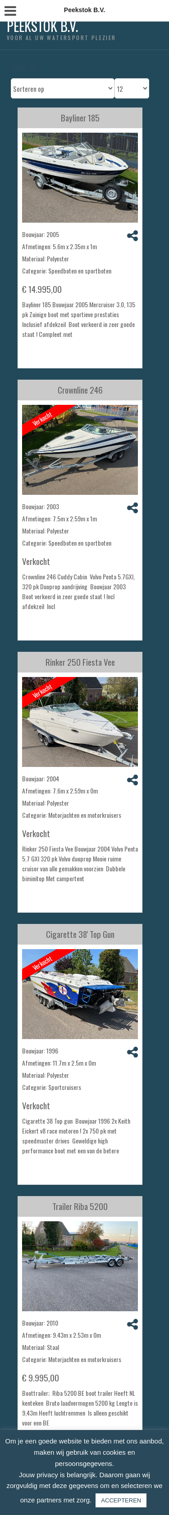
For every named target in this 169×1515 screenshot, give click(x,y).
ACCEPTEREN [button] (121, 1500)
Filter (24, 67)
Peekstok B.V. (42, 26)
